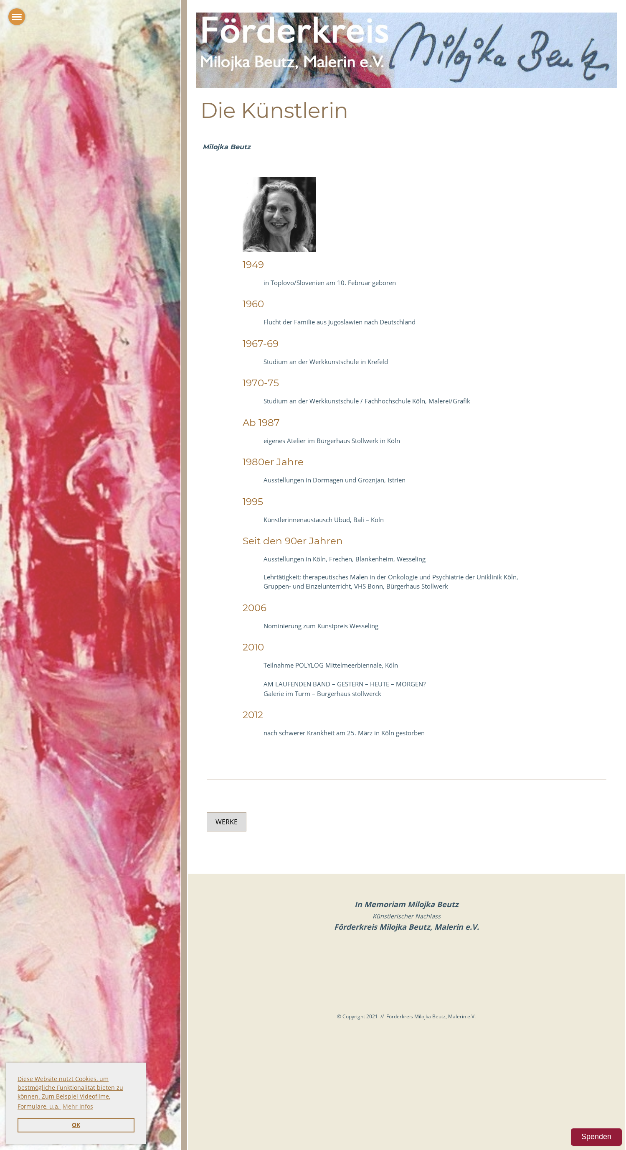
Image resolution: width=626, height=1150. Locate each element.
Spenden (596, 1136)
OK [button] (76, 1125)
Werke (226, 821)
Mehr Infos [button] (78, 1106)
